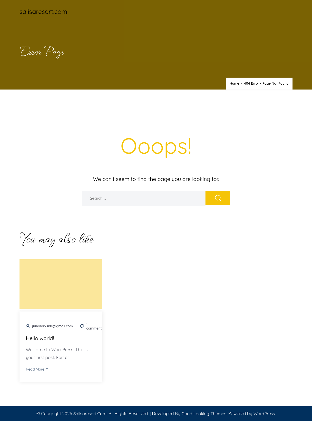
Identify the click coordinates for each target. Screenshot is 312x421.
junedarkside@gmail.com (52, 326)
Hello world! (40, 338)
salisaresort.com (43, 11)
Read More (37, 369)
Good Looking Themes (204, 413)
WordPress (265, 413)
